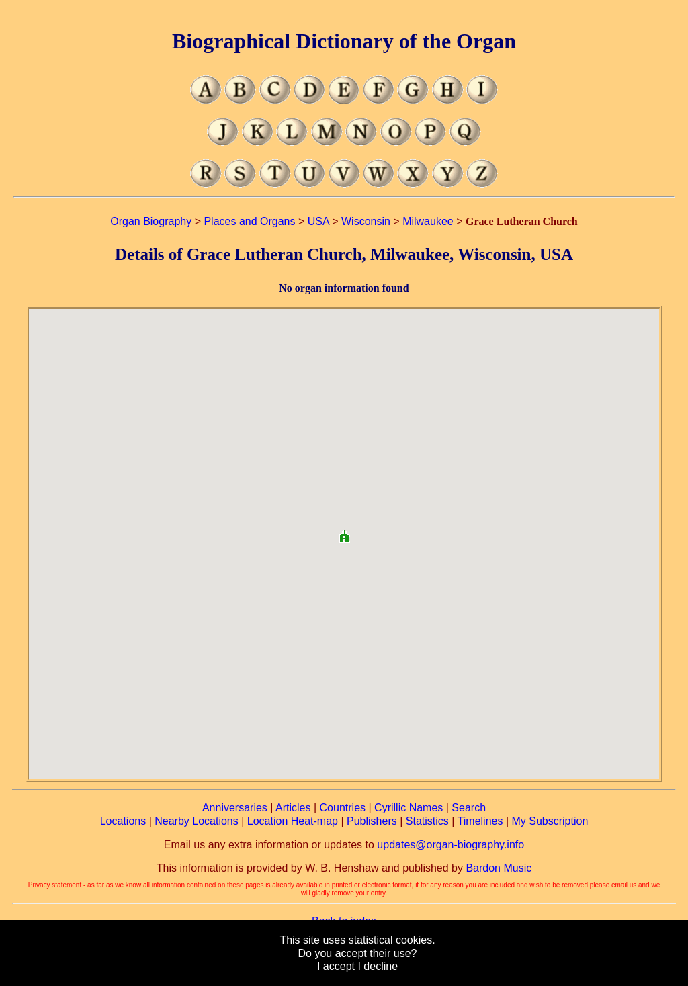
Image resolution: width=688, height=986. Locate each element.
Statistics (427, 821)
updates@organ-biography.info (450, 844)
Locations (123, 821)
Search (469, 807)
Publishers (372, 821)
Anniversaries (234, 807)
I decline (377, 966)
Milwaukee (428, 221)
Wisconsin (365, 221)
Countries (343, 807)
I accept (336, 966)
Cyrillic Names (408, 807)
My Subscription (549, 821)
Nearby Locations (197, 821)
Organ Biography (150, 221)
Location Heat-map (292, 821)
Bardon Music (498, 868)
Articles (292, 807)
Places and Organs (249, 221)
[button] (344, 531)
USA (318, 221)
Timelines (480, 821)
